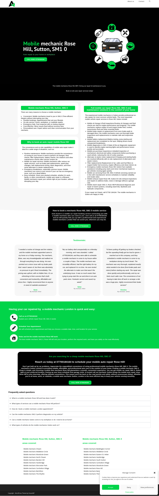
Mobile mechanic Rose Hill (93, 468)
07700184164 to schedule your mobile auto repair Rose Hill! (91, 362)
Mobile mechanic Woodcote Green (36, 455)
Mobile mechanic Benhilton (33, 471)
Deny (129, 487)
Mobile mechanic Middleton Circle (36, 452)
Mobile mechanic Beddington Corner (97, 449)
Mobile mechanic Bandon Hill (34, 460)
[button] (154, 473)
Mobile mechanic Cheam (32, 449)
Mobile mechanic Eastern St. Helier (96, 455)
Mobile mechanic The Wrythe (34, 474)
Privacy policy (129, 492)
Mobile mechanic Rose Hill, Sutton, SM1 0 (48, 108)
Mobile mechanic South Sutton (95, 460)
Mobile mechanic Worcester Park (35, 466)
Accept (110, 487)
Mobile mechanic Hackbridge (34, 463)
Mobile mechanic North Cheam (35, 457)
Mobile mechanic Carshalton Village (36, 468)
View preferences (147, 487)
